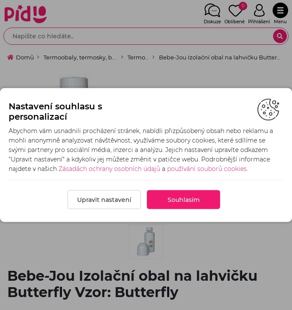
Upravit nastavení (104, 200)
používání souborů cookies (207, 169)
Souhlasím (184, 200)
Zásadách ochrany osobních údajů (109, 169)
